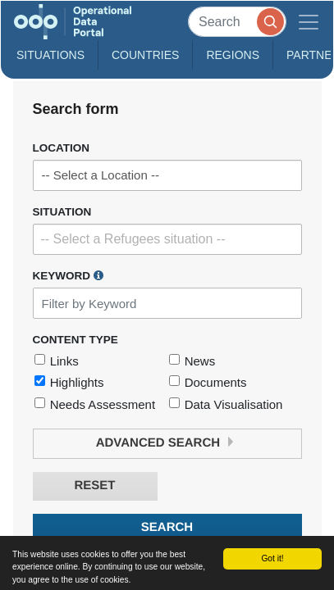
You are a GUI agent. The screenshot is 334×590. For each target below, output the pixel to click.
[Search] (237, 22)
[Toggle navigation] (308, 21)
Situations (50, 54)
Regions (232, 54)
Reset (94, 485)
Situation (62, 212)
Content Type (75, 340)
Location (61, 148)
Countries (145, 54)
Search (167, 527)
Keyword (68, 275)
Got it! (272, 558)
